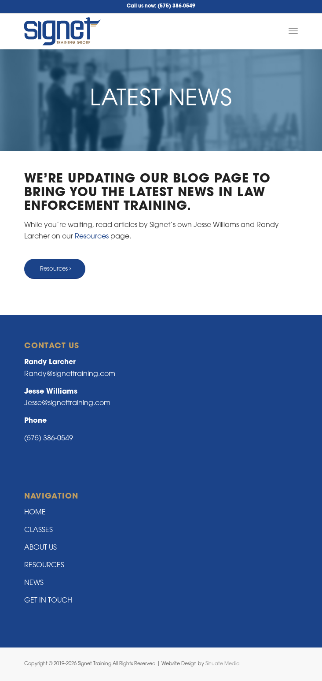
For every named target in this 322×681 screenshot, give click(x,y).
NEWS (34, 583)
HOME (35, 512)
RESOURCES (44, 565)
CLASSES (38, 530)
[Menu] (293, 31)
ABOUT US (40, 547)
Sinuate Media (222, 664)
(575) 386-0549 (176, 6)
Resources (92, 236)
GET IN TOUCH (48, 600)
